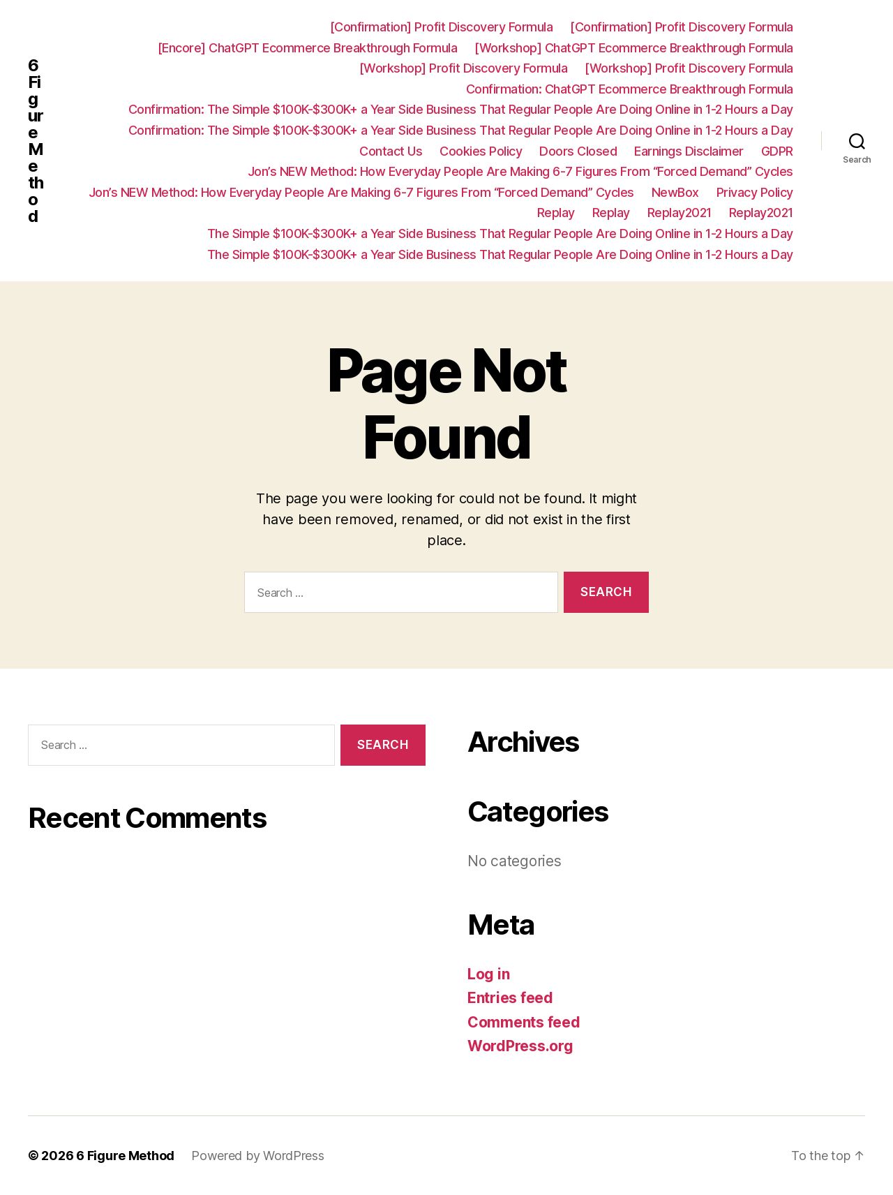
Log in (488, 974)
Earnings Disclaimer (689, 151)
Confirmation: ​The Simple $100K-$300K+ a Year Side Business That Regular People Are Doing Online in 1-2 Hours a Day (460, 109)
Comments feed (523, 1022)
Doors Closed (578, 151)
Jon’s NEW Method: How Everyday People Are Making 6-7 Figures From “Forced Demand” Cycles (520, 171)
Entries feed (510, 998)
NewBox (675, 192)
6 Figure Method (35, 141)
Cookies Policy (481, 151)
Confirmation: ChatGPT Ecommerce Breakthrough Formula (629, 89)
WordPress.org (520, 1046)
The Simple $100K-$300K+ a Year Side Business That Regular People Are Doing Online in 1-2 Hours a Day (500, 233)
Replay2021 (679, 212)
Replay (556, 212)
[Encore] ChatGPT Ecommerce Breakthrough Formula (308, 47)
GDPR (777, 151)
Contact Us (390, 151)
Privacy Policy (754, 192)
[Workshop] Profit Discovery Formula (463, 68)
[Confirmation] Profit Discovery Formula (441, 27)
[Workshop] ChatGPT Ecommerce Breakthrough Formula (633, 47)
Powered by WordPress (257, 1155)
